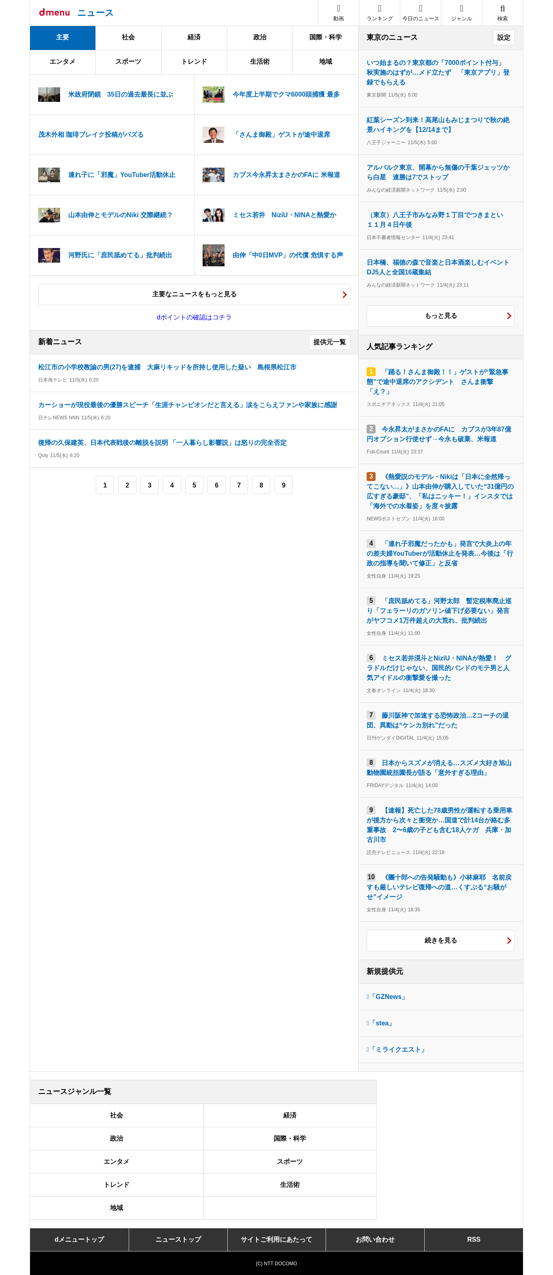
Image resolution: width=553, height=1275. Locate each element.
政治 (259, 37)
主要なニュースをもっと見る (194, 294)
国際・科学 (325, 37)
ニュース (95, 13)
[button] (461, 13)
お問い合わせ (375, 1239)
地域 (325, 61)
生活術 (260, 61)
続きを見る (441, 940)
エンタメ (63, 61)
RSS (474, 1239)
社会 (128, 37)
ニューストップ (178, 1239)
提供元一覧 (329, 342)
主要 (62, 37)
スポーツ (128, 61)
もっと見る (441, 315)
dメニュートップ (79, 1239)
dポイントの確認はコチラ (194, 317)
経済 (194, 37)
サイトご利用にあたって (276, 1239)
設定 (503, 37)
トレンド (194, 61)
